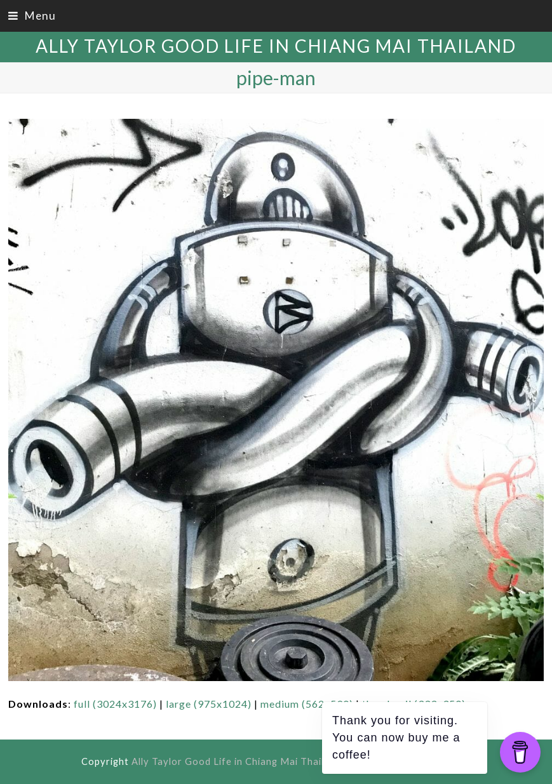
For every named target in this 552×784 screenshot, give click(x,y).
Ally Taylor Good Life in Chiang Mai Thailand (276, 46)
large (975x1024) (209, 704)
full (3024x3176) (115, 704)
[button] (32, 15)
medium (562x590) (306, 704)
